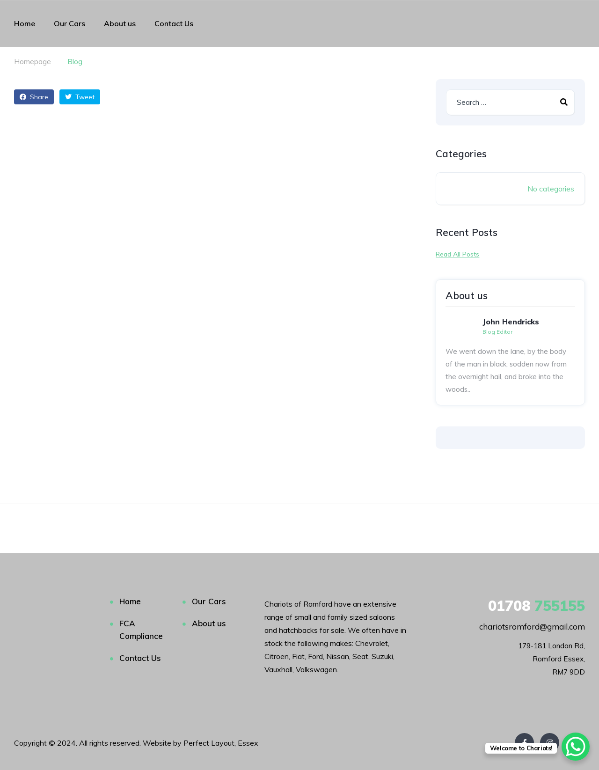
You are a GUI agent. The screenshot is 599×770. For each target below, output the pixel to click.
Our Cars (69, 23)
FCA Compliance (141, 629)
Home (24, 23)
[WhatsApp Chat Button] (576, 747)
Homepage (32, 61)
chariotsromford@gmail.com (532, 626)
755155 (536, 606)
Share (34, 97)
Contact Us (173, 23)
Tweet (80, 97)
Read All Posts (457, 254)
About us (120, 23)
